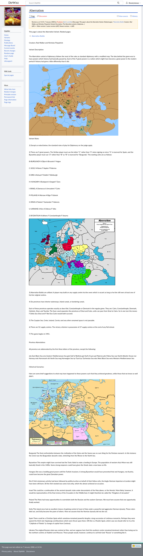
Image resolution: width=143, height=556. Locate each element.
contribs (69, 22)
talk (64, 22)
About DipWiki (19, 551)
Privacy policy (7, 551)
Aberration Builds (119, 22)
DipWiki (13, 2)
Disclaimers (30, 551)
